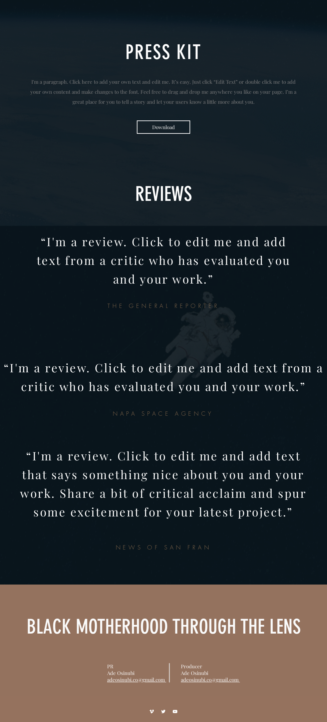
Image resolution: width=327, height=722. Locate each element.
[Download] (163, 127)
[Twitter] (163, 711)
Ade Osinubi (194, 673)
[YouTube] (175, 711)
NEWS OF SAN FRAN (163, 547)
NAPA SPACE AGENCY (163, 413)
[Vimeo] (151, 711)
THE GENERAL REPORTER (163, 306)
